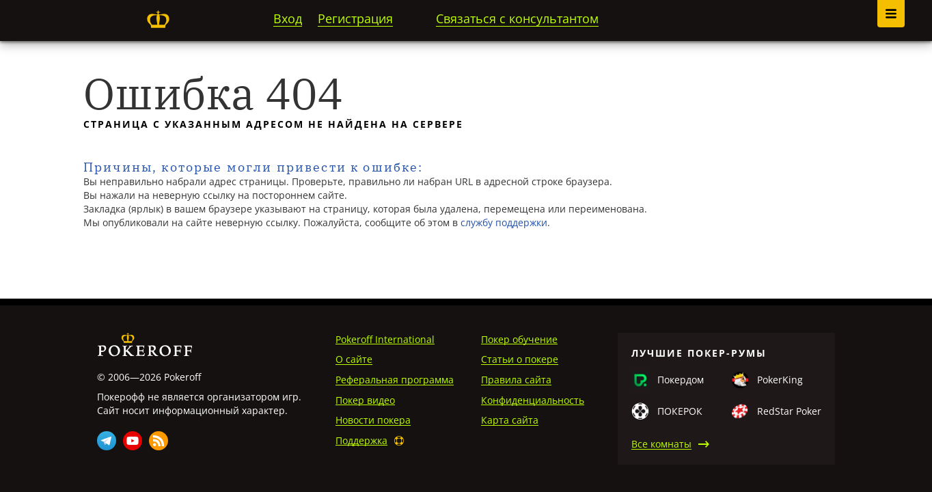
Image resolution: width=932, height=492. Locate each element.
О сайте (353, 359)
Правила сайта (516, 379)
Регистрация (355, 18)
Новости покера (373, 419)
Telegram (106, 440)
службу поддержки (504, 222)
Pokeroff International (385, 339)
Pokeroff (157, 19)
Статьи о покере (519, 359)
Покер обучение (519, 339)
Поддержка (361, 440)
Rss (158, 440)
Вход (287, 18)
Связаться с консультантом (517, 18)
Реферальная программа (394, 379)
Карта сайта (509, 419)
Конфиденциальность (532, 400)
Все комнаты (661, 443)
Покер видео (365, 400)
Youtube (132, 440)
